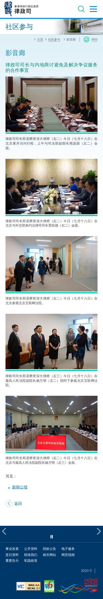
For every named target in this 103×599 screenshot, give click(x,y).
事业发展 (12, 548)
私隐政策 (30, 560)
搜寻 (81, 9)
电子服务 (68, 548)
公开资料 (30, 548)
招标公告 (49, 548)
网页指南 (68, 554)
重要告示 (12, 560)
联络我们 (30, 554)
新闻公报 (19, 487)
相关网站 (49, 554)
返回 (18, 503)
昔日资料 (12, 554)
